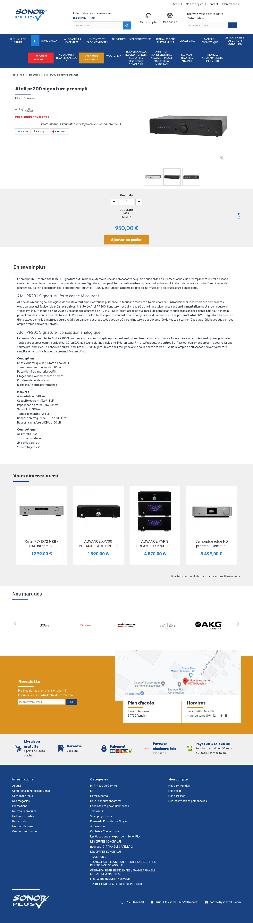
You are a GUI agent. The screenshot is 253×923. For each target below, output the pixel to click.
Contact (213, 4)
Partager (40, 131)
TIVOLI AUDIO (114, 56)
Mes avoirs (174, 791)
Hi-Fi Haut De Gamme (18, 40)
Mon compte (148, 18)
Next (238, 624)
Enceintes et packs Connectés (97, 40)
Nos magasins (21, 801)
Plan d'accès (230, 4)
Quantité (126, 195)
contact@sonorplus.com (225, 902)
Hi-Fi (35, 40)
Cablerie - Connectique (210, 40)
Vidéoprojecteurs (140, 39)
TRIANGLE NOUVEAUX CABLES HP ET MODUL (212, 58)
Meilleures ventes (23, 816)
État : (19, 98)
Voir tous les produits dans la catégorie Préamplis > (205, 576)
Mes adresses (176, 796)
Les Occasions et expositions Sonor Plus (235, 40)
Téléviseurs (119, 39)
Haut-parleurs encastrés (72, 40)
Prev (15, 624)
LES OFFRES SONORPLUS (41, 58)
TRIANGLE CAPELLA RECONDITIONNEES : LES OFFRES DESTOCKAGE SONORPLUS (136, 58)
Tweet (23, 131)
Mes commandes (179, 785)
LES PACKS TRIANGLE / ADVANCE (187, 58)
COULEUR (126, 210)
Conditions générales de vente (31, 791)
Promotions (19, 806)
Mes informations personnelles (187, 801)
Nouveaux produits (24, 811)
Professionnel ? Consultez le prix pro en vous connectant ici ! (81, 124)
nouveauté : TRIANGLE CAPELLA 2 (66, 58)
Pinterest (59, 131)
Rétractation (20, 821)
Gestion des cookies (25, 831)
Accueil (177, 4)
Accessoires (187, 40)
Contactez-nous (23, 796)
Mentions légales (22, 826)
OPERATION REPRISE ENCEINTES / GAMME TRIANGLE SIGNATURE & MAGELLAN (161, 58)
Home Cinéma (49, 40)
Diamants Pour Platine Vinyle (165, 40)
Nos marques (195, 4)
